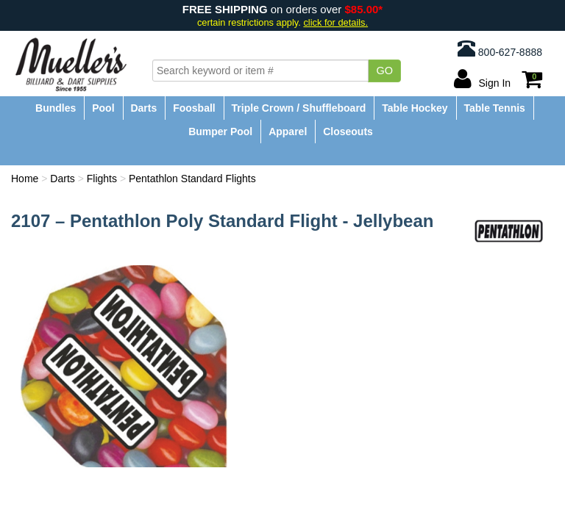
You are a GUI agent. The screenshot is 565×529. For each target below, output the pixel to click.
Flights (102, 178)
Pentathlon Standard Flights (192, 178)
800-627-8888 (500, 48)
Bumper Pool (220, 131)
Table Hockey (414, 108)
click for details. (335, 22)
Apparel (288, 131)
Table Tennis (494, 108)
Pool (103, 108)
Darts (143, 108)
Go (384, 70)
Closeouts (348, 131)
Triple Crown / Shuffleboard (299, 108)
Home (24, 178)
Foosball (194, 108)
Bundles (55, 108)
